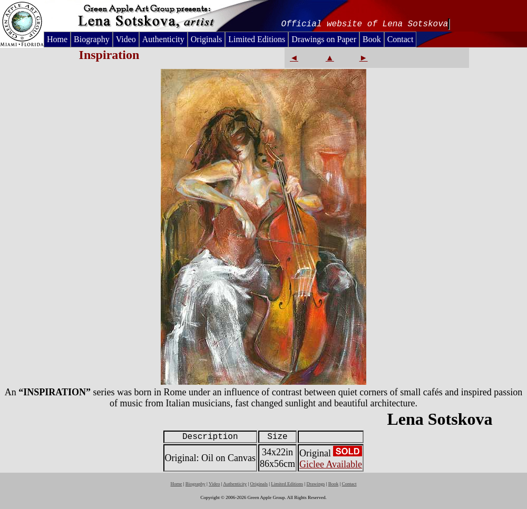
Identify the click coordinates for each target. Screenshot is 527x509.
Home (57, 39)
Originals (206, 39)
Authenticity (163, 39)
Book (372, 39)
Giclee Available (330, 464)
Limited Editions (256, 39)
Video (126, 39)
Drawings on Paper (323, 39)
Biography (92, 39)
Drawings (315, 483)
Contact (400, 39)
